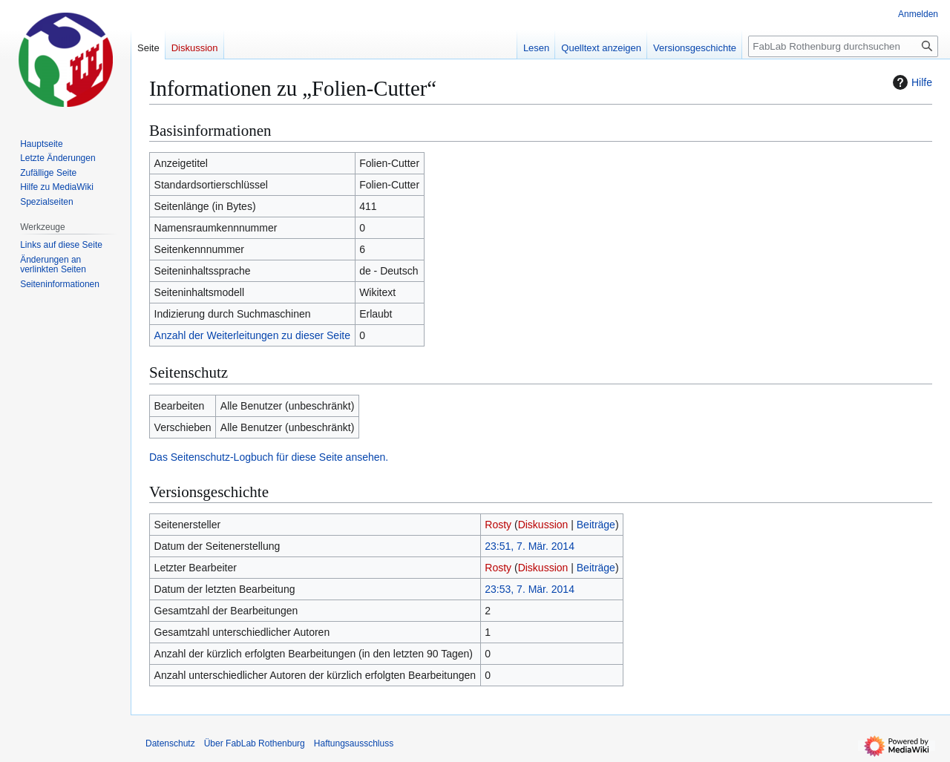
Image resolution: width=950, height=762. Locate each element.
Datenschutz (170, 743)
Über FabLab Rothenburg (254, 743)
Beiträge (596, 525)
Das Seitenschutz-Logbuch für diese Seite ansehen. (268, 457)
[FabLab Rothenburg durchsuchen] (843, 46)
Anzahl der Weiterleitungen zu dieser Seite (252, 335)
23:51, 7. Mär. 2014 (529, 546)
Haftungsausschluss (353, 743)
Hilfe (910, 82)
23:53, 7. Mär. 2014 (529, 589)
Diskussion (543, 525)
